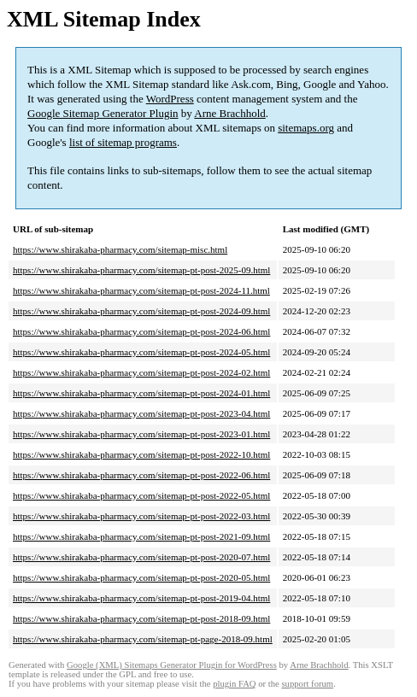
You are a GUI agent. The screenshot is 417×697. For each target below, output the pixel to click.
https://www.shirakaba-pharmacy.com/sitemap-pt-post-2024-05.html (141, 352)
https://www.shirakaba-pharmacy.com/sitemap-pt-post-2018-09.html (141, 618)
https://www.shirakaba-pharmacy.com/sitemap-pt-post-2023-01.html (141, 434)
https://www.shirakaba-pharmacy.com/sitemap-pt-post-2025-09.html (141, 270)
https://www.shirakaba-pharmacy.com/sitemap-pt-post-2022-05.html (141, 495)
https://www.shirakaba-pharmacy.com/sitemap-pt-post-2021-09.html (141, 536)
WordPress (170, 98)
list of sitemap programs (123, 142)
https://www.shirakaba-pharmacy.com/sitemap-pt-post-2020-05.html (141, 577)
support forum (307, 683)
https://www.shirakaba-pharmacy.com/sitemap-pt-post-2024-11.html (141, 290)
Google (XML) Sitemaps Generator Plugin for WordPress (172, 665)
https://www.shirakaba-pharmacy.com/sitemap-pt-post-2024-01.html (141, 393)
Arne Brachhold (229, 113)
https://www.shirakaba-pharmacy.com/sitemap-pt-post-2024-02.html (141, 372)
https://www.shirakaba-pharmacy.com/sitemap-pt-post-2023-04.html (141, 413)
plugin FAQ (234, 683)
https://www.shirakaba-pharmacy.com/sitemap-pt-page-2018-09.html (143, 639)
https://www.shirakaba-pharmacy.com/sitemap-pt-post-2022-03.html (141, 516)
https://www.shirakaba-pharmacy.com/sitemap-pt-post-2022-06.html (141, 475)
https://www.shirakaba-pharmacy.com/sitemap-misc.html (120, 249)
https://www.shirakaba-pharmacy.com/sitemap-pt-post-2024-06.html (141, 331)
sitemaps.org (306, 127)
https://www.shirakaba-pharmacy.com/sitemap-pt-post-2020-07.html (141, 557)
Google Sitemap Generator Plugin (103, 113)
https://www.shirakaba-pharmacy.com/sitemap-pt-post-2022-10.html (141, 454)
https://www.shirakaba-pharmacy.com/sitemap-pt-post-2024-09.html (141, 311)
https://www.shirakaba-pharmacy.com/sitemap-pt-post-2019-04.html (141, 598)
